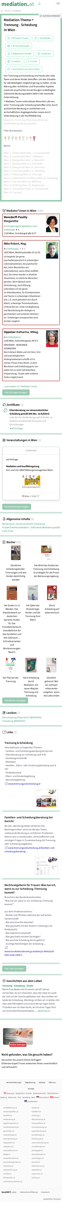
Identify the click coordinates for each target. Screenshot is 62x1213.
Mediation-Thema (17, 20)
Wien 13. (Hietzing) (13, 174)
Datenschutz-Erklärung (29, 1192)
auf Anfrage (12, 459)
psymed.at (36, 1162)
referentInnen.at (38, 1166)
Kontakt (31, 1089)
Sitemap (42, 1082)
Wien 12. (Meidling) (35, 171)
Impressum (45, 1192)
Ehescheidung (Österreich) (22, 717)
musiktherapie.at (38, 1146)
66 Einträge (16, 428)
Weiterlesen (44, 1011)
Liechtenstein (31, 1101)
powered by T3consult (52, 1199)
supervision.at (37, 1174)
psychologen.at (38, 1158)
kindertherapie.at (10, 1135)
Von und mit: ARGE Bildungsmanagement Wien (29, 470)
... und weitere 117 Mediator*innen (19, 386)
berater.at (35, 1107)
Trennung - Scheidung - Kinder (17, 985)
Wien (11, 30)
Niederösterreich (39, 1093)
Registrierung (30, 1082)
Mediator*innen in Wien (22, 211)
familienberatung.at (11, 1127)
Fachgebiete (16, 11)
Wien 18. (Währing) (32, 181)
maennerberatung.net (40, 1142)
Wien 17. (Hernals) (13, 181)
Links (9, 732)
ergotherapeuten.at (10, 1123)
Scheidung (14, 721)
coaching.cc (36, 1115)
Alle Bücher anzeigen (15, 700)
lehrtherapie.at (37, 1139)
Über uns (52, 1082)
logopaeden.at (9, 1142)
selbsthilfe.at (37, 1170)
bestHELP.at (36, 1111)
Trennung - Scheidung (20, 24)
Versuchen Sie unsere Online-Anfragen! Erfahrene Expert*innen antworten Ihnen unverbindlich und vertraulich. (31, 1061)
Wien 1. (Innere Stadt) (15, 153)
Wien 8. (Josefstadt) (32, 163)
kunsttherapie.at (38, 1135)
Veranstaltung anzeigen (17, 506)
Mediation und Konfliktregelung (22, 466)
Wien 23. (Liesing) (12, 192)
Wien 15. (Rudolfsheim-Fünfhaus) (21, 178)
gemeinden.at (8, 1131)
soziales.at (7, 1174)
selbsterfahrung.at (10, 1170)
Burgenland (20, 1093)
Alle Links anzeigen (14, 968)
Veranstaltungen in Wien (21, 440)
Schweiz (54, 1097)
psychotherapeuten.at (11, 1162)
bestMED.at (7, 1115)
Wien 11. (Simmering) (14, 171)
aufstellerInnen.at (10, 1107)
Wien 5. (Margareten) (14, 160)
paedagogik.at (37, 1150)
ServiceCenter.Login (13, 1082)
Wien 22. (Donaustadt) (37, 188)
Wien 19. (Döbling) (13, 185)
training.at (36, 1177)
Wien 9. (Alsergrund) (14, 167)
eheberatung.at (9, 1119)
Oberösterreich (53, 1093)
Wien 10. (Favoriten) (35, 167)
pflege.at (6, 1154)
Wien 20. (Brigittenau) (33, 185)
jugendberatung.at (39, 1131)
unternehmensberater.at (12, 1181)
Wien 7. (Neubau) (12, 163)
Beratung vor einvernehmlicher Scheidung (23, 524)
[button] (58, 4)
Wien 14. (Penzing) (32, 174)
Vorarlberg (26, 1097)
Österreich (9, 1093)
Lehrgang (31, 450)
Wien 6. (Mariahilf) (35, 160)
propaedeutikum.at (10, 1158)
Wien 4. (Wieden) (34, 156)
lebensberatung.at (10, 1139)
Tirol (19, 1097)
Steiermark (12, 1097)
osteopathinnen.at (10, 1150)
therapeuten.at (9, 1177)
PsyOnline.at (8, 1166)
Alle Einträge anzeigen (16, 392)
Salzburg (3, 1097)
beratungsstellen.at (10, 1111)
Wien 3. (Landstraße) (14, 156)
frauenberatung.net (39, 1127)
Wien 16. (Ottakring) (48, 178)
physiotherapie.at (38, 1154)
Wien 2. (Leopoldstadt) (38, 153)
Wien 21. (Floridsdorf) (15, 188)
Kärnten (29, 1093)
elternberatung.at (38, 1119)
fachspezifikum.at (38, 1123)
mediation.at (8, 1146)
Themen (8, 11)
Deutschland (42, 1097)
